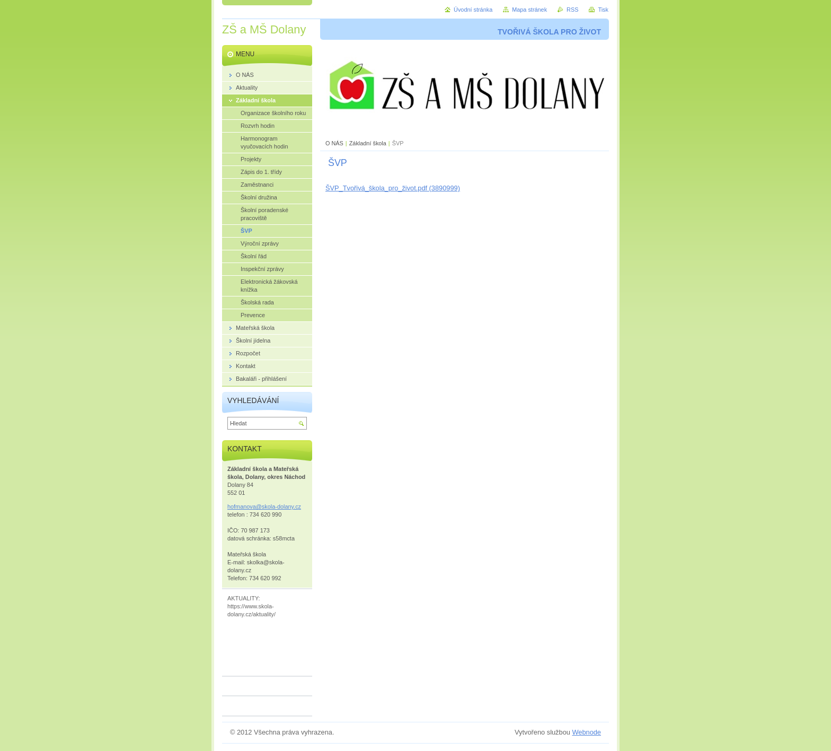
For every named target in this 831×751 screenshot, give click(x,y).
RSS (572, 9)
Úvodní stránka (473, 9)
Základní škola (367, 143)
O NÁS (334, 143)
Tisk (603, 9)
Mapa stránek (529, 9)
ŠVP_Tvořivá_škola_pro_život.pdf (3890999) (392, 188)
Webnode (586, 732)
